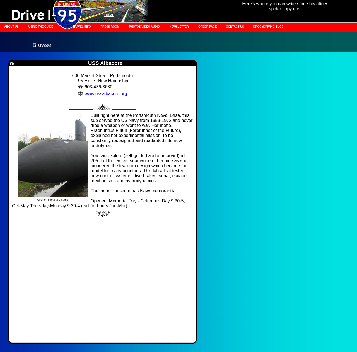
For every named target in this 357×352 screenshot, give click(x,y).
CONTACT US (235, 26)
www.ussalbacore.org (106, 93)
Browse (42, 45)
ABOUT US (11, 26)
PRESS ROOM (109, 26)
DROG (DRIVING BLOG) (269, 26)
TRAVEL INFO (82, 26)
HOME (109, 15)
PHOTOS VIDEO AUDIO (144, 26)
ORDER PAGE (208, 26)
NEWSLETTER (179, 26)
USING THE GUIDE (40, 26)
